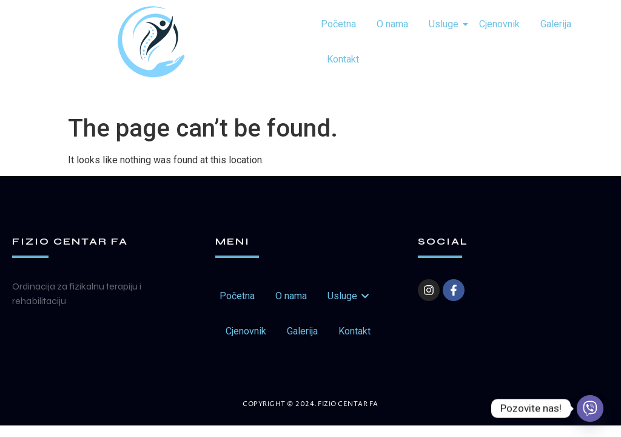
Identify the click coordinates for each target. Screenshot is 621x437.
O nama (392, 24)
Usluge (446, 24)
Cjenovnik (499, 24)
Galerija (555, 24)
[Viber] (590, 408)
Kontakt (343, 59)
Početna (338, 24)
